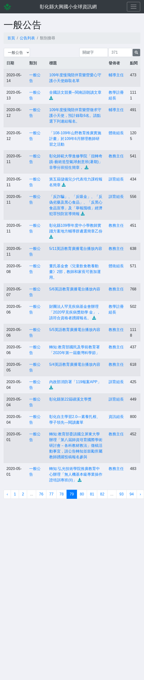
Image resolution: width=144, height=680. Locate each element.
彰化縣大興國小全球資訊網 (68, 6)
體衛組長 (116, 133)
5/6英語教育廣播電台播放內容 (74, 289)
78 (61, 494)
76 (41, 494)
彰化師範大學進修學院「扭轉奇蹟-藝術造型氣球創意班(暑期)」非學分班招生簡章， (75, 162)
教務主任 (116, 156)
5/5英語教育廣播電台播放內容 (74, 330)
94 (132, 494)
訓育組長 (116, 179)
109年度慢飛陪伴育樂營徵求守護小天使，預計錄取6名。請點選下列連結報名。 (75, 115)
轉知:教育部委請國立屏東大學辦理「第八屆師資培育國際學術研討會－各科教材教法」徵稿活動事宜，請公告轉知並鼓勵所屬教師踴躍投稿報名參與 (75, 445)
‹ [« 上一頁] (7, 494)
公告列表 (27, 38)
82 (102, 494)
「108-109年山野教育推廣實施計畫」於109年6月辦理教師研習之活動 (75, 138)
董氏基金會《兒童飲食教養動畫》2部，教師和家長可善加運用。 (75, 271)
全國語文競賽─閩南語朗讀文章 (75, 92)
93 (121, 494)
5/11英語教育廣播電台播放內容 (75, 249)
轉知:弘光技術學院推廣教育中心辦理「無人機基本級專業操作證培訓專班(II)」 (75, 474)
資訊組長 (116, 417)
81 (92, 494)
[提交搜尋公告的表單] (136, 52)
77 (51, 494)
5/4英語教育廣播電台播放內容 (74, 364)
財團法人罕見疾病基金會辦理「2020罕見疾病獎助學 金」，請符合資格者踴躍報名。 (75, 312)
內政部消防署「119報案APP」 (75, 382)
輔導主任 (116, 75)
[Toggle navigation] (133, 6)
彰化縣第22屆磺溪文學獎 (70, 399)
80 (82, 494)
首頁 (11, 38)
